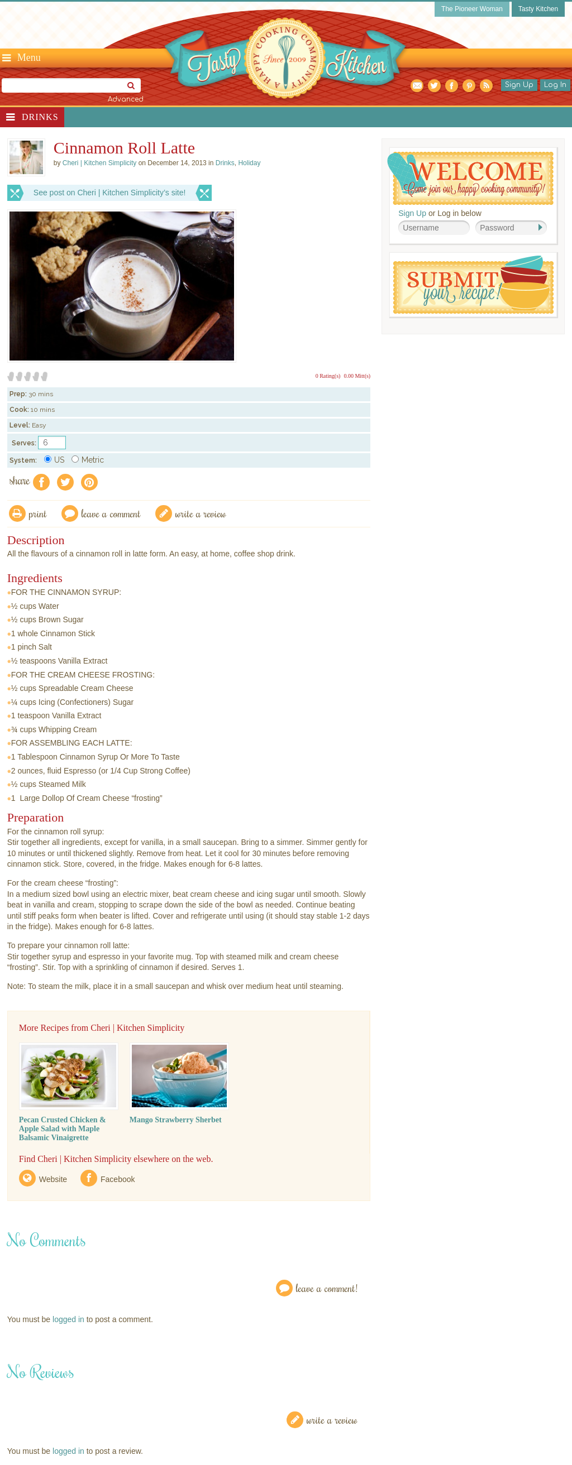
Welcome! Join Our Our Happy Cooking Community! (470, 178)
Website (53, 1179)
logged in (68, 1319)
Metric (88, 459)
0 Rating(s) (328, 376)
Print (38, 513)
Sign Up (519, 85)
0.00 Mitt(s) (357, 376)
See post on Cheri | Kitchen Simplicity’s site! (110, 192)
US (54, 459)
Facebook (118, 1179)
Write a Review (332, 1419)
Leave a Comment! (327, 1287)
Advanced (126, 99)
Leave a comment (111, 513)
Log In (555, 85)
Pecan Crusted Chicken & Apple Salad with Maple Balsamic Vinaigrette (62, 1129)
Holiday (249, 163)
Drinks (40, 117)
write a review (200, 513)
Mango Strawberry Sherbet (176, 1120)
